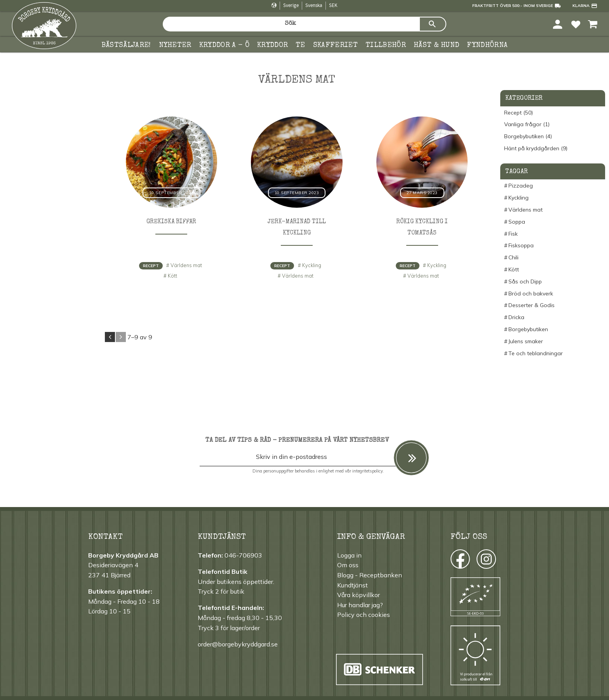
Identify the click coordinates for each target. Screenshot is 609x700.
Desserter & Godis (531, 305)
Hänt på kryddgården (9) (535, 148)
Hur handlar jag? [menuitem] (360, 605)
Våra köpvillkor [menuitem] (358, 595)
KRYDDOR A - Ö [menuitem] (224, 45)
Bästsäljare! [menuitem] (126, 45)
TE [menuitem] (300, 45)
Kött (172, 276)
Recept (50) (518, 112)
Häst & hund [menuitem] (436, 45)
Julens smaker (525, 341)
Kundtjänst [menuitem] (352, 585)
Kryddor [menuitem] (272, 45)
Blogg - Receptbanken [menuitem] (369, 575)
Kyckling (311, 265)
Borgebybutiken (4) (528, 136)
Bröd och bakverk (530, 293)
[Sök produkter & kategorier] (291, 24)
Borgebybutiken (528, 329)
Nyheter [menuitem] (175, 45)
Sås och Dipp (525, 281)
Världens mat (186, 265)
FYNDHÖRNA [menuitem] (487, 45)
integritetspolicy (367, 471)
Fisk (513, 234)
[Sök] (432, 24)
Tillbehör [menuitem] (385, 45)
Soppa (516, 222)
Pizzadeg (520, 185)
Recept (151, 265)
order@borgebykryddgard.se (238, 644)
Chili (513, 257)
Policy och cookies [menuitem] (363, 614)
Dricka (516, 317)
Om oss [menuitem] (347, 565)
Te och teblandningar (535, 353)
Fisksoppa (521, 245)
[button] (575, 24)
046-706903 (243, 555)
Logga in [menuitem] (349, 555)
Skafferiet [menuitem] (335, 45)
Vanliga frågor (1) (527, 124)
